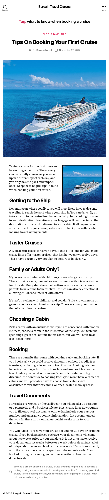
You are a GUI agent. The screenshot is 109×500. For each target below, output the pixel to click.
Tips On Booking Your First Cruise (54, 42)
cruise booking (62, 466)
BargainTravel (44, 50)
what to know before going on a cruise (69, 473)
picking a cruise (30, 470)
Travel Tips (58, 34)
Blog (46, 34)
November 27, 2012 (69, 50)
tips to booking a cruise (34, 473)
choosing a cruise (42, 466)
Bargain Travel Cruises (54, 6)
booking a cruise (23, 466)
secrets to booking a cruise (55, 470)
